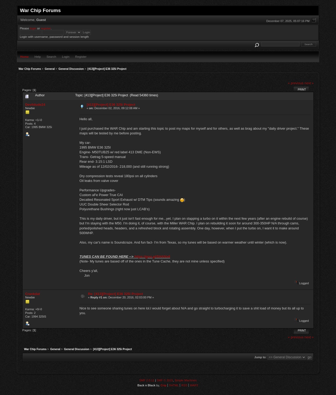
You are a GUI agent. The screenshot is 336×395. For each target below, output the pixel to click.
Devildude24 (35, 105)
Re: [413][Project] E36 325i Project (115, 294)
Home (24, 56)
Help (37, 56)
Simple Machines (186, 380)
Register (80, 56)
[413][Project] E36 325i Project (111, 105)
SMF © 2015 (165, 380)
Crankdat (32, 294)
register (46, 28)
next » (309, 83)
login (33, 28)
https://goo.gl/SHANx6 (152, 257)
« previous (296, 83)
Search (51, 56)
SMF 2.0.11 (146, 380)
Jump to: (260, 357)
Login (65, 56)
